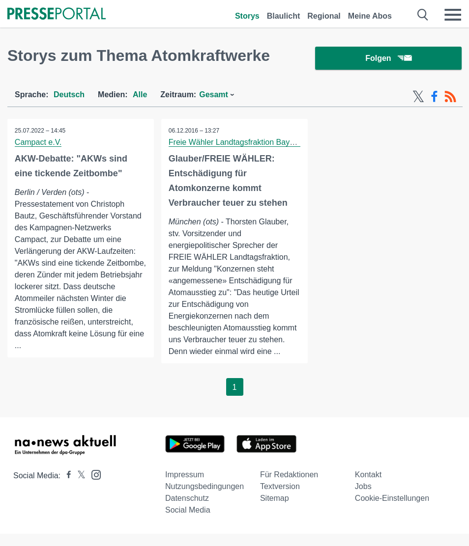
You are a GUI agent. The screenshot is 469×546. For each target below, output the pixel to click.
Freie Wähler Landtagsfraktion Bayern (235, 142)
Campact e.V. (38, 142)
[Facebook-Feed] (434, 97)
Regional (324, 16)
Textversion (280, 487)
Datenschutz (187, 498)
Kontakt (368, 475)
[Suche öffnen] (423, 15)
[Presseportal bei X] (78, 476)
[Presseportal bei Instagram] (93, 474)
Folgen (388, 59)
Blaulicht (283, 16)
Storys (247, 16)
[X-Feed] (418, 97)
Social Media (187, 510)
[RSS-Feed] (450, 97)
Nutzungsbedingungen (204, 487)
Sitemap (274, 498)
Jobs (363, 487)
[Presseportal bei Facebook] (65, 476)
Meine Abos (370, 16)
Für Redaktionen (289, 475)
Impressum (184, 475)
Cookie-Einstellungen (392, 498)
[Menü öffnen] (453, 15)
